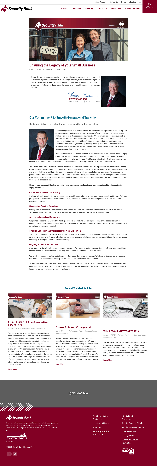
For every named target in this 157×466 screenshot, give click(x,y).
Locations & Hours (101, 423)
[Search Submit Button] (140, 2)
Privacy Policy (29, 447)
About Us (97, 427)
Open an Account (129, 431)
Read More (10, 442)
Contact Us (97, 419)
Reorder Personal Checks (132, 423)
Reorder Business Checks (133, 427)
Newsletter (126, 443)
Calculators (126, 419)
